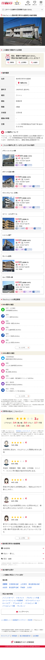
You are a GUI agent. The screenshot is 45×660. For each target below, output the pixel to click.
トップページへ (23, 612)
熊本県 (5, 580)
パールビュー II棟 (8, 606)
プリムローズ (17, 603)
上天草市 (23, 62)
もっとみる (22, 347)
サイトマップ (5, 636)
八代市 (29, 587)
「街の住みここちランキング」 (23, 431)
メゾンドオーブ (8, 598)
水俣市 (35, 62)
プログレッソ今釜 (32, 598)
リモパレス (20, 598)
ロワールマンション (33, 600)
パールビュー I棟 (31, 603)
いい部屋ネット (6, 620)
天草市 (12, 62)
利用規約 (14, 636)
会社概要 (36, 636)
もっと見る (22, 538)
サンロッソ (21, 606)
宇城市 (22, 587)
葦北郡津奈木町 (34, 584)
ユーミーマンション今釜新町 (12, 600)
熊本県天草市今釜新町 (23, 79)
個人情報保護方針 (25, 636)
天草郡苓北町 (14, 584)
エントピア (6, 603)
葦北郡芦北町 (14, 587)
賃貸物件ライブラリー (19, 620)
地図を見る (22, 83)
